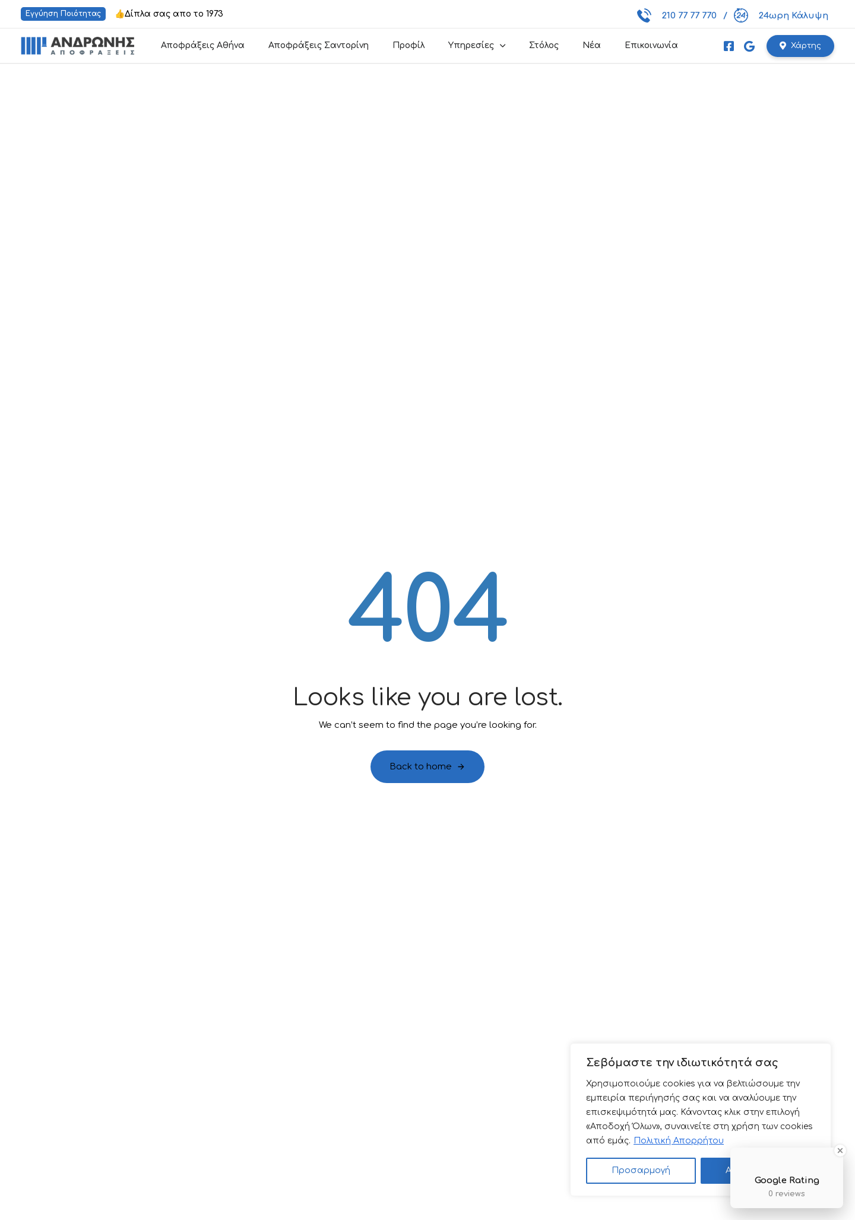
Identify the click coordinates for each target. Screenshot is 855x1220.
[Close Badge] (840, 1150)
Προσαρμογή (641, 1170)
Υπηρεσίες (477, 45)
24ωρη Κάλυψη (781, 15)
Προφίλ (408, 45)
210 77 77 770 (677, 15)
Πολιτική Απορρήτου (679, 1140)
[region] (700, 1119)
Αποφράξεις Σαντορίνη (318, 45)
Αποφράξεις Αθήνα (203, 45)
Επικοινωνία (651, 45)
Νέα (591, 45)
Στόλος (544, 45)
